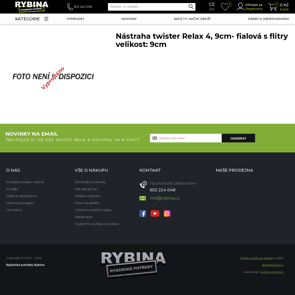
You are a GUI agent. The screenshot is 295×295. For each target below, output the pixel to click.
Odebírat (238, 138)
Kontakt (12, 189)
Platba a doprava (87, 196)
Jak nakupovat (86, 189)
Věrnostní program (20, 203)
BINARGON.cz (272, 265)
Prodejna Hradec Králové (25, 182)
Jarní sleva (14, 210)
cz (212, 4)
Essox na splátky (87, 203)
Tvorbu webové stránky (257, 258)
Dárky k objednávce (21, 196)
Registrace (253, 9)
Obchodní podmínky (90, 182)
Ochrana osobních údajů (93, 210)
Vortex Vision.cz (271, 272)
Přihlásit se (253, 5)
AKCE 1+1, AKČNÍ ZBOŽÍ (192, 19)
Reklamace (83, 217)
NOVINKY (129, 19)
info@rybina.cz (164, 198)
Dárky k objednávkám (268, 19)
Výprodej (75, 19)
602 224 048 (83, 7)
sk (211, 9)
